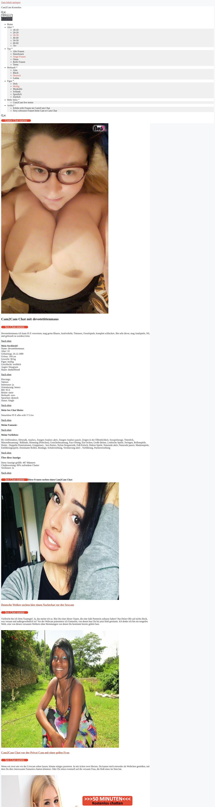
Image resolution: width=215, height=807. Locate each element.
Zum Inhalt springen (10, 2)
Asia (15, 70)
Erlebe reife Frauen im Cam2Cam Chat (31, 108)
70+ (15, 46)
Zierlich (16, 97)
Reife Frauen (19, 62)
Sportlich (17, 94)
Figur (11, 81)
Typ (10, 48)
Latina (16, 78)
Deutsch (17, 75)
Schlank (17, 91)
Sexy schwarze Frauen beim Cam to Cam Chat (35, 110)
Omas (15, 59)
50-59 (15, 40)
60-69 (15, 43)
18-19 (15, 30)
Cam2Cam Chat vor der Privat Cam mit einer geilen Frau (35, 752)
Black (15, 73)
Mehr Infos (13, 100)
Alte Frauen (18, 51)
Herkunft (12, 67)
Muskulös (17, 89)
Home (10, 24)
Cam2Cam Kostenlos (11, 7)
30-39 (15, 35)
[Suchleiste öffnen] (3, 12)
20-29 (15, 32)
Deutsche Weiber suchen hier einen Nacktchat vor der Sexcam (37, 604)
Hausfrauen (18, 54)
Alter (10, 27)
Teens (15, 64)
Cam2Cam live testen (23, 102)
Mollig (16, 86)
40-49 (15, 38)
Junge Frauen (19, 56)
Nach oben (6, 341)
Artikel (11, 105)
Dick (15, 83)
